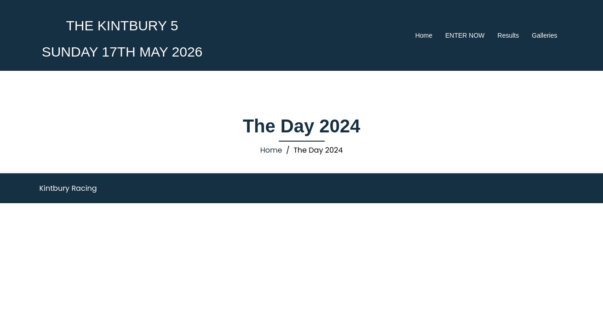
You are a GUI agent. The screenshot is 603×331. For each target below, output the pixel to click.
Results (508, 35)
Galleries (544, 35)
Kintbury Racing (68, 188)
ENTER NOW (465, 35)
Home (423, 35)
